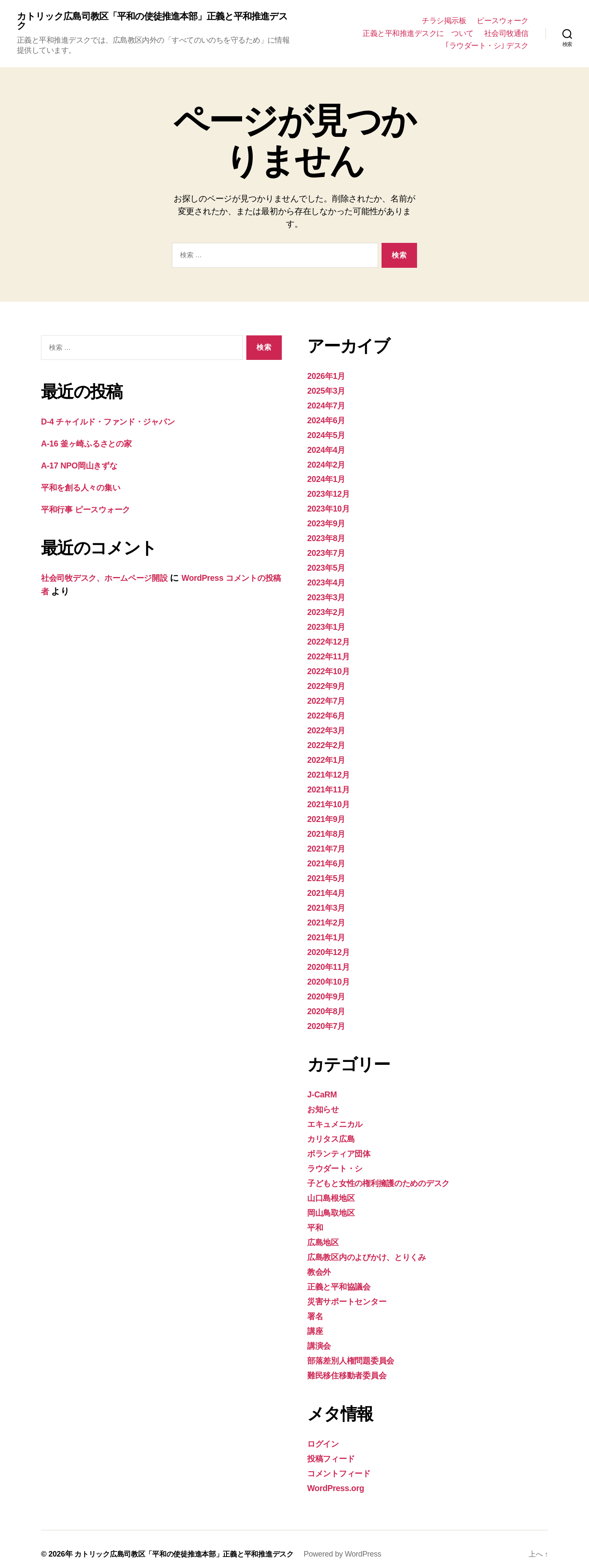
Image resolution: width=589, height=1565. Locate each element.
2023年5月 (328, 566)
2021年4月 (328, 887)
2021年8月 (328, 828)
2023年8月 (328, 537)
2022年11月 (330, 654)
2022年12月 (330, 639)
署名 (315, 1305)
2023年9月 (328, 523)
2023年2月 (328, 610)
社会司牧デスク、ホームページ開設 (112, 578)
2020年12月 (330, 945)
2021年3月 (328, 901)
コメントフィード (343, 1460)
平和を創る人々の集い (85, 488)
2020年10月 (330, 974)
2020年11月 (330, 960)
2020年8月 (328, 1003)
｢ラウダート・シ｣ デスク (487, 46)
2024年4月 (328, 450)
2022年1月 (328, 756)
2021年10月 (330, 799)
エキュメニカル (339, 1115)
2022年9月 (328, 683)
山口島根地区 (333, 1188)
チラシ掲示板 (444, 21)
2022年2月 (328, 741)
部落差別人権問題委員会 (355, 1348)
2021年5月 (328, 872)
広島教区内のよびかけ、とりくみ (374, 1247)
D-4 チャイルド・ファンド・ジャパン (117, 423)
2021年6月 (328, 858)
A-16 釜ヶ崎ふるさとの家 (92, 444)
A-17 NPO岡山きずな (83, 466)
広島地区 (324, 1232)
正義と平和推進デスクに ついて (418, 34)
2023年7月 (328, 552)
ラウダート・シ (339, 1159)
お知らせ (325, 1101)
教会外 (320, 1261)
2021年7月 (328, 843)
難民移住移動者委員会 (351, 1363)
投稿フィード (334, 1446)
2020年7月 (328, 1018)
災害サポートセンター (352, 1290)
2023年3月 (328, 595)
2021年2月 (328, 916)
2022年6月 (328, 712)
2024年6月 (328, 420)
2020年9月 (328, 989)
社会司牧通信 (506, 34)
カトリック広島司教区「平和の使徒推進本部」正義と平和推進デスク (154, 22)
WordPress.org (338, 1475)
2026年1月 (328, 377)
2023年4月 (328, 581)
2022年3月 (328, 727)
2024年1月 (328, 479)
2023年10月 (330, 508)
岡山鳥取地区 (333, 1203)
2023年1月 (328, 624)
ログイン (325, 1431)
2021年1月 (328, 931)
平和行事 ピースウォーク (95, 510)
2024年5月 (328, 435)
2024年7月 (328, 406)
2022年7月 (328, 697)
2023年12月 (330, 493)
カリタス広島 (334, 1130)
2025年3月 (328, 391)
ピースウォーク (503, 21)
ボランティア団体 (343, 1144)
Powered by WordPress (355, 1541)
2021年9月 (328, 814)
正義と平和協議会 (342, 1276)
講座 (315, 1319)
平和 (315, 1217)
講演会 (320, 1334)
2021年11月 (330, 785)
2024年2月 (328, 464)
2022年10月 (330, 668)
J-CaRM (323, 1086)
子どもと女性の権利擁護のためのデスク (388, 1174)
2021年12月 (330, 770)
